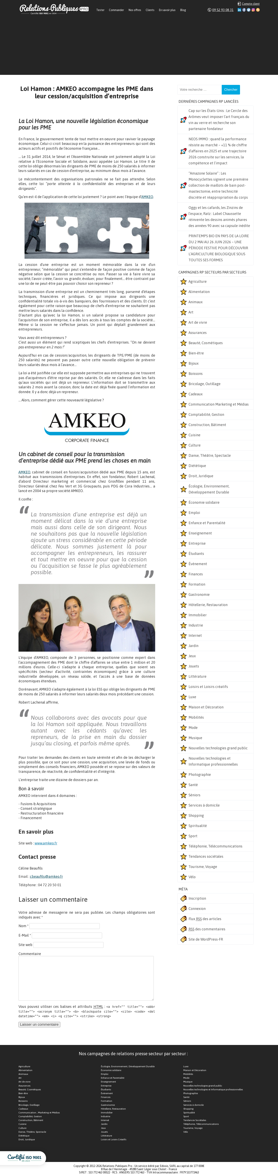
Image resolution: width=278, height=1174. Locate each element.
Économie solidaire (204, 502)
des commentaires (207, 929)
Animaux (196, 302)
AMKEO (147, 197)
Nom (23, 926)
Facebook (244, 10)
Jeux (192, 656)
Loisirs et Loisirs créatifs (208, 687)
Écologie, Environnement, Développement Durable (209, 489)
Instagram (253, 10)
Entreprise (197, 543)
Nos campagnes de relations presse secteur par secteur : (133, 1053)
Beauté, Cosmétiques (206, 343)
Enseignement (200, 533)
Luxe (192, 697)
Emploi (194, 513)
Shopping (196, 815)
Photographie (200, 774)
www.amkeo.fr (46, 843)
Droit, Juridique (201, 476)
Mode (193, 727)
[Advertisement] (139, 47)
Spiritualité (198, 826)
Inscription (197, 898)
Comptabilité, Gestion (206, 414)
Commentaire (29, 954)
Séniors (194, 795)
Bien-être (196, 353)
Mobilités (196, 717)
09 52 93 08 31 (223, 10)
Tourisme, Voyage (203, 867)
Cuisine (194, 435)
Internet (195, 635)
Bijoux (194, 363)
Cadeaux (196, 394)
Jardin (193, 646)
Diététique (197, 466)
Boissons (196, 373)
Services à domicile (204, 805)
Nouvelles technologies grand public (218, 748)
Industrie (196, 625)
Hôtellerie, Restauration (208, 605)
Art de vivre (198, 322)
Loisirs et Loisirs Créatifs (113, 1139)
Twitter (248, 10)
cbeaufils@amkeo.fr (46, 876)
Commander (116, 10)
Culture (195, 445)
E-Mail (24, 935)
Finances (196, 574)
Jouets (194, 666)
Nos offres (134, 10)
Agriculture (198, 281)
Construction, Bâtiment (207, 425)
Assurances (198, 333)
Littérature (197, 676)
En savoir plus (167, 10)
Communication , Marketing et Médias (39, 1112)
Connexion (197, 908)
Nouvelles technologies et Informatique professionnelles (213, 761)
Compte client (251, 3)
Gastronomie (199, 594)
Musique (195, 738)
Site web (25, 945)
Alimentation (199, 292)
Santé (193, 785)
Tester (100, 10)
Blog (183, 10)
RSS (258, 10)
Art (191, 312)
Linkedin (239, 10)
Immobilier (198, 615)
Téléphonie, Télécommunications (215, 846)
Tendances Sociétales (194, 1120)
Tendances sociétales (206, 856)
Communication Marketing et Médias (219, 404)
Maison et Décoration (206, 707)
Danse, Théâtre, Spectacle (210, 455)
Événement (198, 564)
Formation (197, 584)
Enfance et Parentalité (207, 523)
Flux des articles (205, 919)
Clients (150, 10)
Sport (193, 836)
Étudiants (196, 553)
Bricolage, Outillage (205, 384)
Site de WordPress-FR (206, 939)
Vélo (192, 877)
